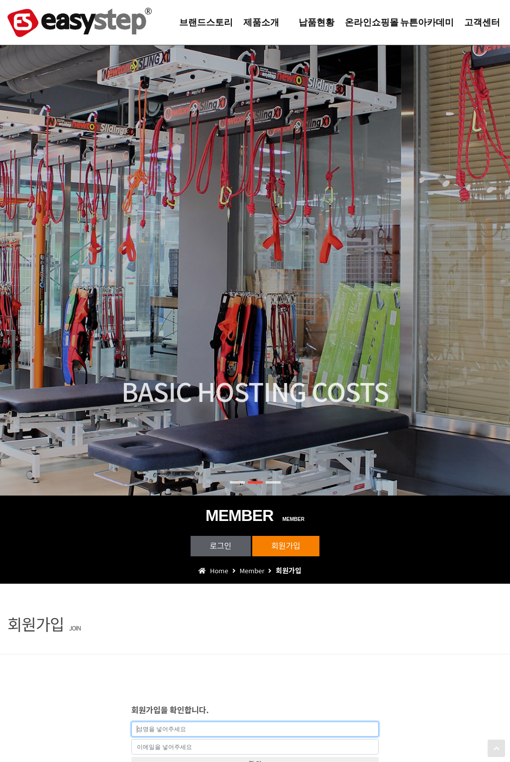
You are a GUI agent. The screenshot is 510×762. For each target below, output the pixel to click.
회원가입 (287, 546)
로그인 (219, 546)
